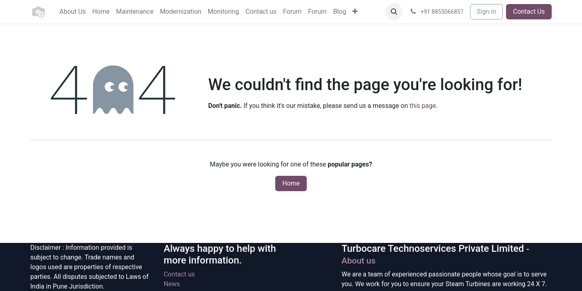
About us (358, 261)
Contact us (179, 274)
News (172, 284)
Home (290, 183)
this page (422, 106)
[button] (394, 11)
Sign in (486, 11)
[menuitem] (72, 12)
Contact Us (529, 11)
